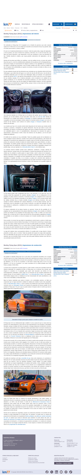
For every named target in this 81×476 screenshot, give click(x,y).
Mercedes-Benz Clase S (29, 147)
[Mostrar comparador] (70, 24)
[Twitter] (51, 472)
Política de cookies (32, 458)
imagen (42, 120)
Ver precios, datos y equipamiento (65, 63)
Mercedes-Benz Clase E (14, 283)
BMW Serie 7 (25, 274)
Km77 (8, 24)
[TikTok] (70, 472)
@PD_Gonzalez (23, 36)
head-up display (29, 416)
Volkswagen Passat (18, 285)
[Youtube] (61, 472)
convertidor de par (25, 358)
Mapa (11, 441)
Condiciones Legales (33, 459)
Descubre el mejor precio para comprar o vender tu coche (27, 319)
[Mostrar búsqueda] (58, 24)
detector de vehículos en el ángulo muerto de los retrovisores (19, 419)
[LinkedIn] (56, 472)
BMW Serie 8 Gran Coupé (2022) (61, 69)
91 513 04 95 (12, 445)
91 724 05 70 (14, 443)
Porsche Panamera (16, 336)
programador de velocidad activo (17, 424)
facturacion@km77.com (72, 443)
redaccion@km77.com (59, 441)
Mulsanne (39, 121)
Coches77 (5, 458)
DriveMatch (5, 459)
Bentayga (28, 118)
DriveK (4, 461)
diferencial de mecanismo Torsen (41, 401)
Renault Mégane (30, 334)
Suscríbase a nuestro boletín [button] (63, 463)
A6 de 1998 (42, 116)
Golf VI (15, 76)
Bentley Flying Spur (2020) (60, 70)
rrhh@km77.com (70, 446)
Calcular (75, 48)
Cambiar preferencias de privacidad (36, 462)
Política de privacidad (33, 461)
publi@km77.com (58, 446)
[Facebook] (47, 472)
